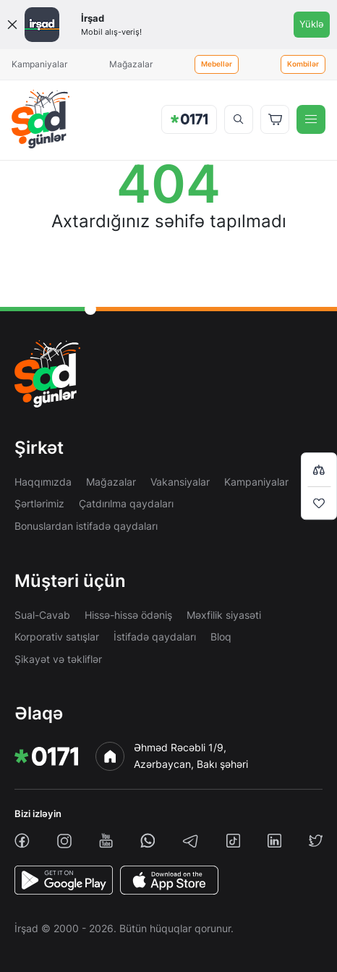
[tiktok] (233, 841)
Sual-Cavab (42, 615)
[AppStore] (169, 880)
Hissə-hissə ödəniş (128, 615)
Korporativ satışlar (56, 636)
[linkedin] (274, 841)
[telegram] (190, 841)
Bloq (220, 636)
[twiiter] (316, 841)
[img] (40, 119)
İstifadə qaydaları (155, 636)
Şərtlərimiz (39, 503)
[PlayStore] (63, 880)
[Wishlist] (319, 503)
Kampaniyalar (39, 64)
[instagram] (64, 841)
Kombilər (303, 64)
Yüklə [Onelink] (311, 24)
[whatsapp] (147, 840)
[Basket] (274, 119)
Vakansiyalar (180, 482)
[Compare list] (318, 469)
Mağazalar (131, 64)
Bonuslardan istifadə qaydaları (86, 526)
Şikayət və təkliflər (58, 659)
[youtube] (106, 840)
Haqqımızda (43, 482)
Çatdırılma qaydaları (126, 503)
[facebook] (22, 840)
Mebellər (216, 64)
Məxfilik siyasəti (224, 615)
